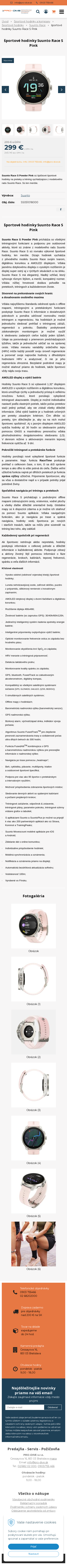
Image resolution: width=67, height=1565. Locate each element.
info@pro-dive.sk (23, 2)
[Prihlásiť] (46, 11)
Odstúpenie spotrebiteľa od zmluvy (33, 1510)
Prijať (33, 1546)
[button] (38, 11)
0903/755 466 (46, 1466)
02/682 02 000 (27, 1466)
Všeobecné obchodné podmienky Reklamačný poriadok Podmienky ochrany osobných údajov (33, 1503)
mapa (53, 1458)
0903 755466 (46, 2)
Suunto (25, 195)
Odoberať (53, 1407)
